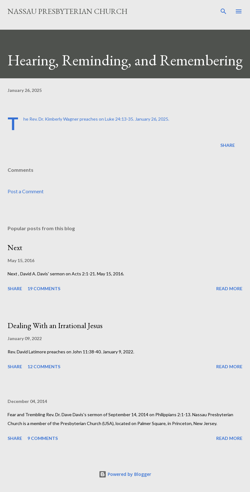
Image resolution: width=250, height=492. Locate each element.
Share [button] (227, 145)
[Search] (223, 11)
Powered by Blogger (125, 474)
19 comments (43, 288)
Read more (229, 288)
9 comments (42, 438)
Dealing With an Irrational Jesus (55, 325)
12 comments (43, 366)
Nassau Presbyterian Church (68, 11)
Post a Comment (26, 191)
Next (15, 247)
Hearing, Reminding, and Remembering (125, 60)
